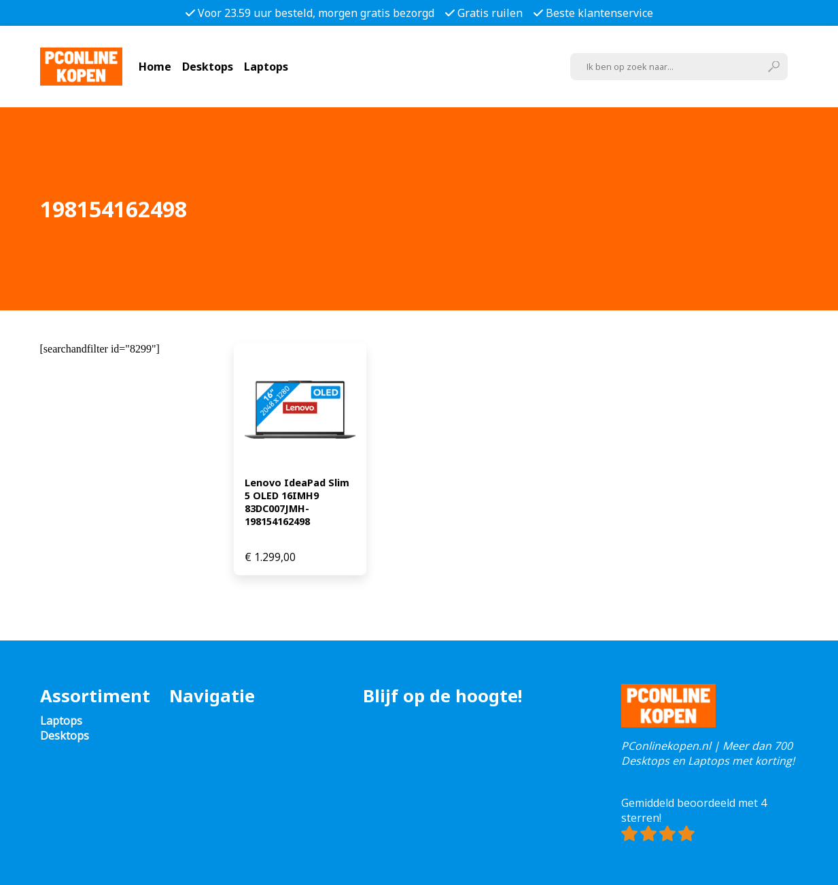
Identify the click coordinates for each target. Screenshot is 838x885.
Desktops (207, 66)
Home (155, 66)
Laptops (266, 66)
